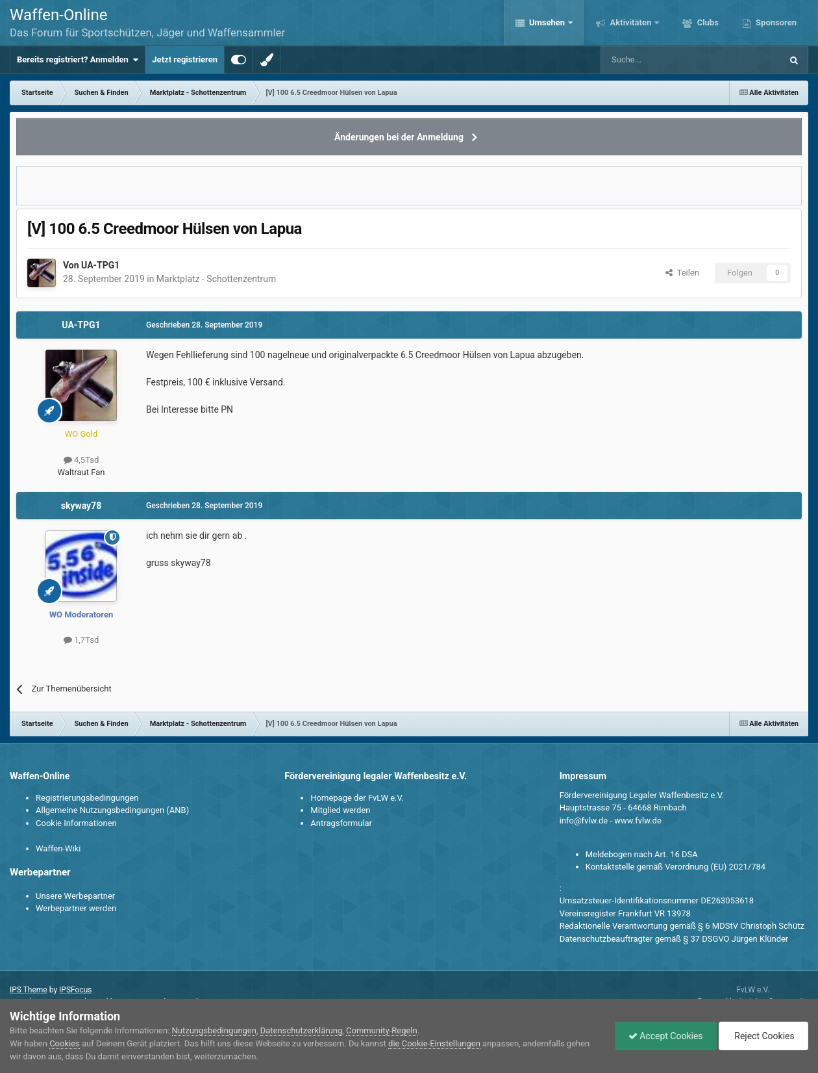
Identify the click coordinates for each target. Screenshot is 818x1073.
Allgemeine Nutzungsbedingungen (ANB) (112, 810)
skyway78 (81, 505)
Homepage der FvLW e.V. (356, 798)
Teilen (682, 273)
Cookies (64, 1043)
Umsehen (547, 22)
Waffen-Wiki (58, 848)
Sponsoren (775, 22)
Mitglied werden (340, 810)
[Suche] (653, 59)
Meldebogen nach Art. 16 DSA (642, 854)
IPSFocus (75, 989)
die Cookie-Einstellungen (434, 1043)
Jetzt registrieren (184, 59)
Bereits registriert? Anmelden (77, 59)
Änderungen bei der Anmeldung (399, 137)
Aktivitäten (630, 22)
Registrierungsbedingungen (87, 798)
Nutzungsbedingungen (214, 1030)
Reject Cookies (763, 1036)
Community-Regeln (381, 1030)
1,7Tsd (81, 640)
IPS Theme (28, 989)
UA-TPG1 (100, 265)
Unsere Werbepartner (75, 896)
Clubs (706, 22)
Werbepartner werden (76, 908)
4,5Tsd (81, 460)
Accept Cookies (665, 1036)
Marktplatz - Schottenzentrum (216, 279)
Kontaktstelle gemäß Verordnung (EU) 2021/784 (675, 867)
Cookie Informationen (76, 823)
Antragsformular (341, 823)
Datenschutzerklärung (301, 1030)
